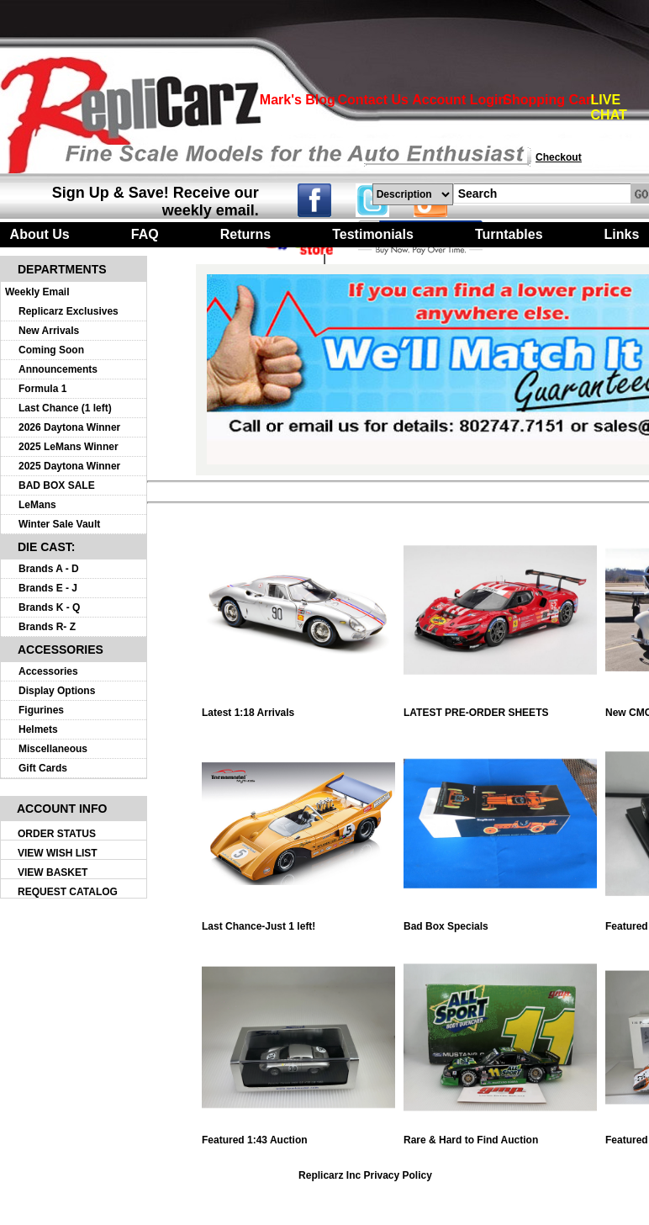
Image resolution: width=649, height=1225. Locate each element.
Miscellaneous (52, 749)
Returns (245, 234)
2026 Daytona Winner (69, 427)
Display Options (56, 691)
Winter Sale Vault (59, 524)
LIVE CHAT (609, 107)
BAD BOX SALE (56, 485)
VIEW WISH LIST (58, 853)
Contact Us (372, 100)
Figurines (41, 710)
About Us (40, 234)
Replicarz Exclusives (68, 311)
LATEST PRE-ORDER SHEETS (500, 708)
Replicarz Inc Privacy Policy (365, 1175)
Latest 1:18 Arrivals (298, 708)
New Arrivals (48, 331)
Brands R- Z (47, 627)
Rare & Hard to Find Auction (500, 1135)
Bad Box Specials (500, 921)
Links (622, 234)
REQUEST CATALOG (68, 892)
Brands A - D (48, 569)
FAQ (145, 234)
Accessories (48, 671)
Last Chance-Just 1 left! (298, 921)
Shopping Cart (549, 100)
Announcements (58, 369)
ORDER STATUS (57, 834)
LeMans (37, 505)
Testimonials (373, 234)
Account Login (459, 100)
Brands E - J (47, 588)
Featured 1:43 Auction (298, 1135)
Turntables (509, 234)
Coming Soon (51, 350)
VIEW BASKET (52, 872)
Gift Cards (42, 768)
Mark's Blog (297, 100)
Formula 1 (42, 389)
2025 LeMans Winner (68, 447)
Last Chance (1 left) (65, 408)
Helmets (38, 729)
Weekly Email (37, 292)
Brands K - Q (49, 607)
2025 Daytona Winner (69, 466)
